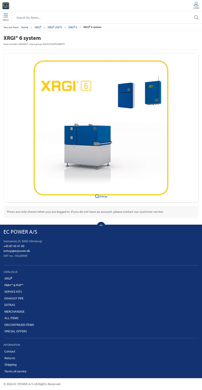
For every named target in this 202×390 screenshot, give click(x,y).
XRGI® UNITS (54, 27)
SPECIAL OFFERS (15, 331)
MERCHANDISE (14, 311)
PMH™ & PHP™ (13, 285)
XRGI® (37, 27)
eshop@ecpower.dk (16, 251)
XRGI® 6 (72, 27)
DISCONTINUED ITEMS (19, 325)
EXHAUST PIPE (14, 298)
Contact (9, 351)
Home (24, 27)
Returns (9, 358)
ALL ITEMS (11, 318)
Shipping (10, 364)
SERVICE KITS (13, 291)
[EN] (6, 6)
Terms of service (15, 371)
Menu (6, 18)
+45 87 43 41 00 (13, 246)
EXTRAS (9, 305)
